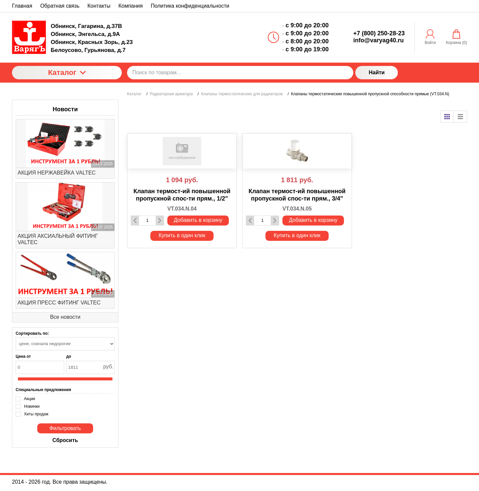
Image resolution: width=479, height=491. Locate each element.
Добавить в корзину (198, 220)
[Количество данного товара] (147, 220)
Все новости (65, 317)
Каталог (66, 72)
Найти (377, 72)
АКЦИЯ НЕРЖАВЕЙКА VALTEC (57, 173)
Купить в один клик (182, 235)
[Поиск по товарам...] (240, 72)
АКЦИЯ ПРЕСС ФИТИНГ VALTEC (59, 302)
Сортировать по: (32, 333)
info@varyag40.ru (378, 40)
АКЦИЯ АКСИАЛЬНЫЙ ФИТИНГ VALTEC (58, 239)
